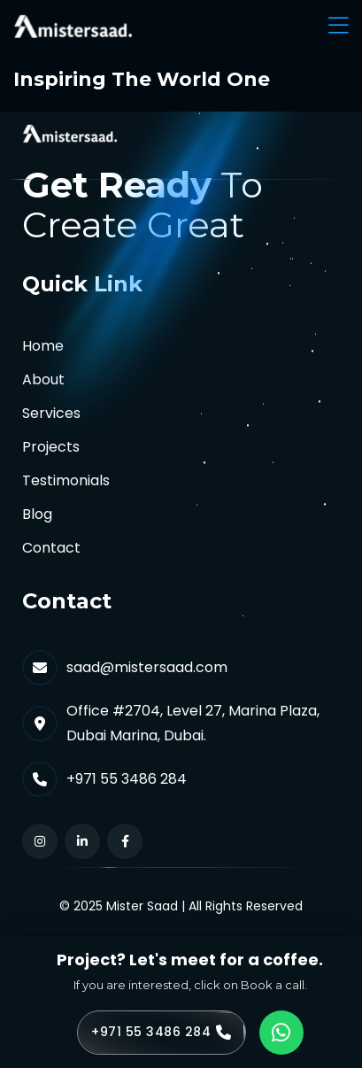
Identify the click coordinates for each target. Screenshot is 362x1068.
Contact (51, 548)
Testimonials (66, 480)
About (43, 379)
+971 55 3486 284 (126, 779)
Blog (37, 514)
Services (51, 413)
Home (43, 346)
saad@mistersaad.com (146, 667)
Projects (51, 447)
